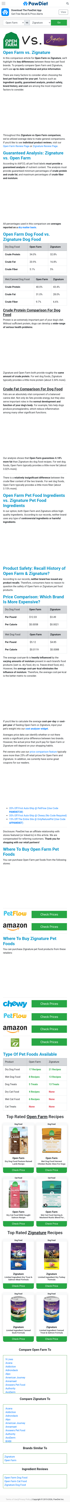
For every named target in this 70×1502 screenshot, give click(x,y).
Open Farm (10, 1460)
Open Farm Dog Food (15, 1477)
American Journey (15, 1377)
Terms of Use (11, 1499)
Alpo (7, 1373)
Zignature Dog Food (15, 1484)
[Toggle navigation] (3, 3)
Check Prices (49, 914)
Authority (10, 1388)
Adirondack (11, 1370)
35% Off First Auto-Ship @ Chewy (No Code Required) (38, 815)
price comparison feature (43, 751)
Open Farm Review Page (16, 146)
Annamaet (11, 1381)
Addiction (10, 1366)
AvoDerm (10, 1392)
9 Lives (9, 1359)
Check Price (18, 1170)
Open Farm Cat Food (15, 1481)
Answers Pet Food (15, 1384)
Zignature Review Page (45, 146)
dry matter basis (27, 227)
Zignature (9, 1456)
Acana (8, 1363)
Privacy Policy (25, 1499)
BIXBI (8, 1441)
